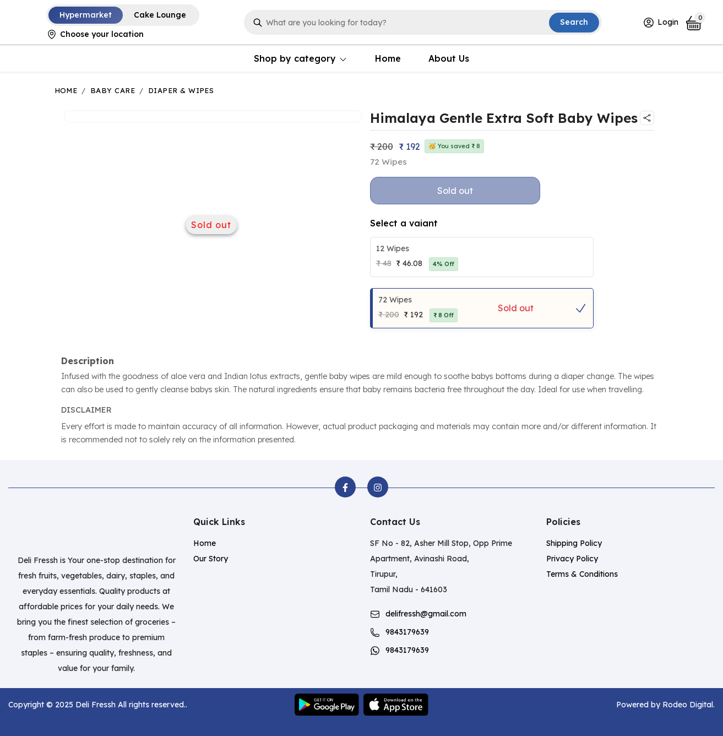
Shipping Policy (574, 543)
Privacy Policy (572, 559)
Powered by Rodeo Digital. (665, 705)
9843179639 (407, 632)
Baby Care (112, 90)
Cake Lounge (160, 15)
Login (660, 23)
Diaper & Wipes (181, 90)
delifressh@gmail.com (425, 614)
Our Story (210, 559)
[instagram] (377, 487)
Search (574, 22)
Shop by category (300, 58)
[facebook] (345, 487)
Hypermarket (85, 15)
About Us (448, 58)
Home (388, 58)
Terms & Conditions (582, 574)
